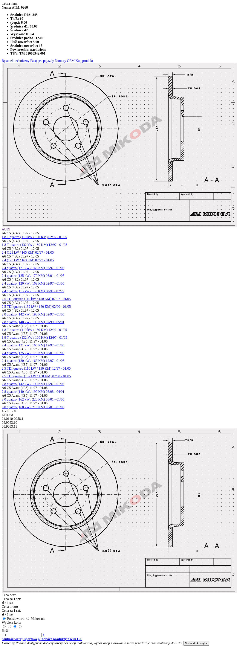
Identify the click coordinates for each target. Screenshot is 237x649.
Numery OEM (65, 60)
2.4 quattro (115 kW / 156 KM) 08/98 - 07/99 (33, 291)
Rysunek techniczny (15, 60)
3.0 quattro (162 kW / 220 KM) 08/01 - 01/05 (33, 399)
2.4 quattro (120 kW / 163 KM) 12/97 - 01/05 (33, 361)
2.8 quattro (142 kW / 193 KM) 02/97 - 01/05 (33, 314)
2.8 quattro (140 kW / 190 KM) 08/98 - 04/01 (33, 391)
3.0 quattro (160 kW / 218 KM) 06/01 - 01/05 (33, 407)
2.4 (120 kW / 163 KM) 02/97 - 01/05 (28, 260)
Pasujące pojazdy (42, 60)
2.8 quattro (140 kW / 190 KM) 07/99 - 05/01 (33, 322)
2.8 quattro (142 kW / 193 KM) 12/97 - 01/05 (33, 384)
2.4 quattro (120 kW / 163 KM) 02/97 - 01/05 (33, 283)
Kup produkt (84, 60)
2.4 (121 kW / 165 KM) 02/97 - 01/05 (28, 252)
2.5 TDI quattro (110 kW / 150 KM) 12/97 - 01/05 (36, 368)
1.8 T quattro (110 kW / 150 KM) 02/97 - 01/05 (34, 237)
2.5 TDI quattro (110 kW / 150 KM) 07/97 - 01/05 (36, 299)
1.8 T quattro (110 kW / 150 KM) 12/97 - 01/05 (34, 330)
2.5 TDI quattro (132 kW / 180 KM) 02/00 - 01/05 (36, 306)
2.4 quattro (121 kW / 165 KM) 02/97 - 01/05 (33, 268)
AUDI (6, 229)
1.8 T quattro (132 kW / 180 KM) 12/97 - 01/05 (34, 245)
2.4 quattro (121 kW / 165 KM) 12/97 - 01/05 (33, 345)
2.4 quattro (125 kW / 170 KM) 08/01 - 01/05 (33, 275)
